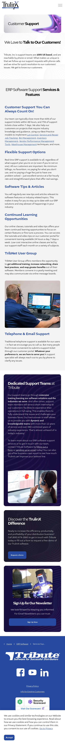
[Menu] (60, 5)
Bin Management (27, 138)
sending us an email (24, 450)
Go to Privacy (46, 728)
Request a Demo (17, 557)
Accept (9, 737)
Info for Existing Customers (32, 691)
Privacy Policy (32, 686)
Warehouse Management (24, 144)
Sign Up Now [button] (32, 620)
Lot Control (32, 135)
